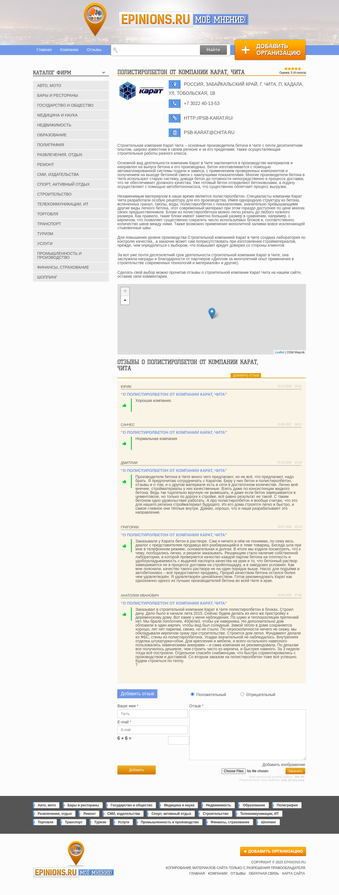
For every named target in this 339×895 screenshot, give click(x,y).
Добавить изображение (283, 774)
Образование (52, 135)
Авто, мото (49, 85)
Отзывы (94, 49)
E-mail (124, 722)
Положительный (211, 694)
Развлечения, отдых (59, 154)
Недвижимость (54, 125)
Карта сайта (293, 883)
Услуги (44, 243)
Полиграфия (50, 145)
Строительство (54, 194)
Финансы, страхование (63, 267)
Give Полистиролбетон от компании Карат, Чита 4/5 (296, 68)
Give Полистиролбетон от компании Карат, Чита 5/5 (299, 68)
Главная (44, 49)
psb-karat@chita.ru (209, 132)
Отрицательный (260, 694)
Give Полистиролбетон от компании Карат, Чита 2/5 (289, 68)
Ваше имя (127, 706)
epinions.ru (156, 19)
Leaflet (279, 352)
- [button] (125, 300)
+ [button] (125, 291)
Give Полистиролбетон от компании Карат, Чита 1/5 (286, 68)
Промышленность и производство (59, 255)
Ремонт (45, 164)
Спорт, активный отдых (63, 184)
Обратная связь (264, 883)
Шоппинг (47, 277)
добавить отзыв (246, 375)
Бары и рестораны (57, 95)
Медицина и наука (57, 115)
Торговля (47, 214)
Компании (69, 49)
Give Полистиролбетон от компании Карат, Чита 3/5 (293, 68)
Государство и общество (65, 105)
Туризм (45, 233)
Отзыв (196, 706)
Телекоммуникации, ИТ (62, 204)
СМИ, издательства (58, 174)
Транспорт (49, 224)
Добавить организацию (270, 50)
